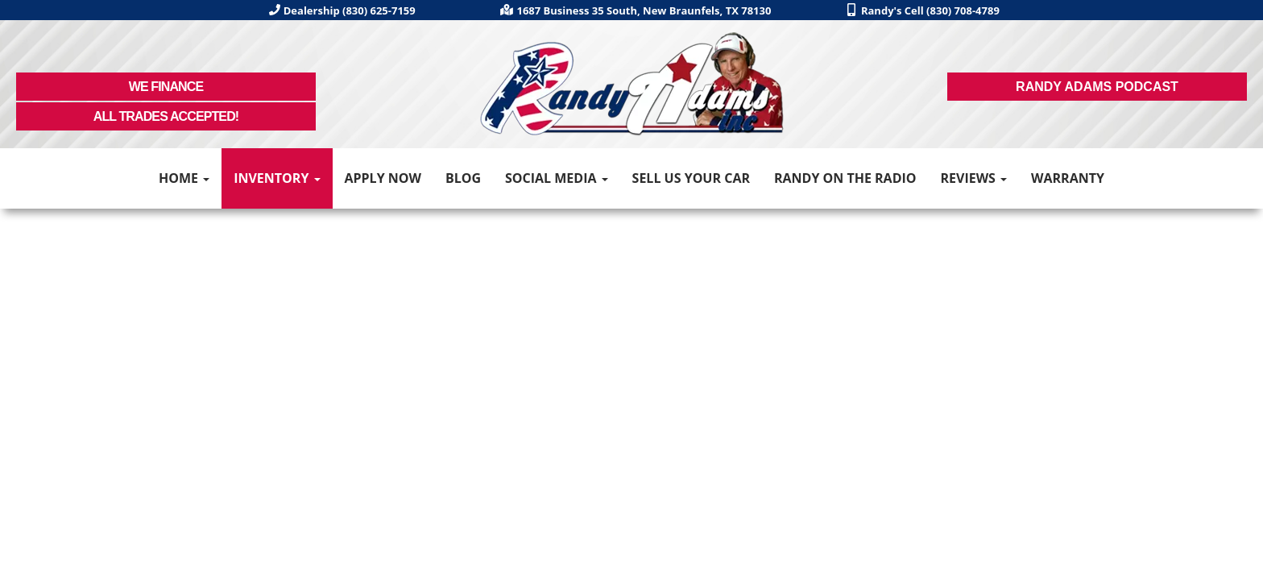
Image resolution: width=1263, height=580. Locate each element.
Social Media (556, 178)
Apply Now (382, 178)
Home (184, 178)
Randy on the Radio (845, 178)
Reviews (973, 178)
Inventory (277, 178)
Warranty (1067, 178)
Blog (463, 178)
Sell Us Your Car (691, 178)
